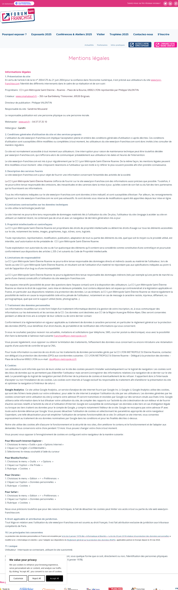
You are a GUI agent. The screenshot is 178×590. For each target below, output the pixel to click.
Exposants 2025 (41, 34)
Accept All (54, 578)
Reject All (36, 578)
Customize (18, 578)
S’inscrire (163, 34)
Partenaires (102, 45)
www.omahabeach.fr (26, 96)
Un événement (8, 4)
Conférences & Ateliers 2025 (74, 34)
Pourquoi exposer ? (14, 34)
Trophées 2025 (119, 34)
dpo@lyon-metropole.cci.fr (63, 359)
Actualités (89, 45)
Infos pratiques (118, 45)
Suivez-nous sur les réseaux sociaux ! (144, 3)
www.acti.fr (24, 121)
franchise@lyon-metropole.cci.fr (70, 335)
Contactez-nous (143, 34)
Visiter (101, 34)
